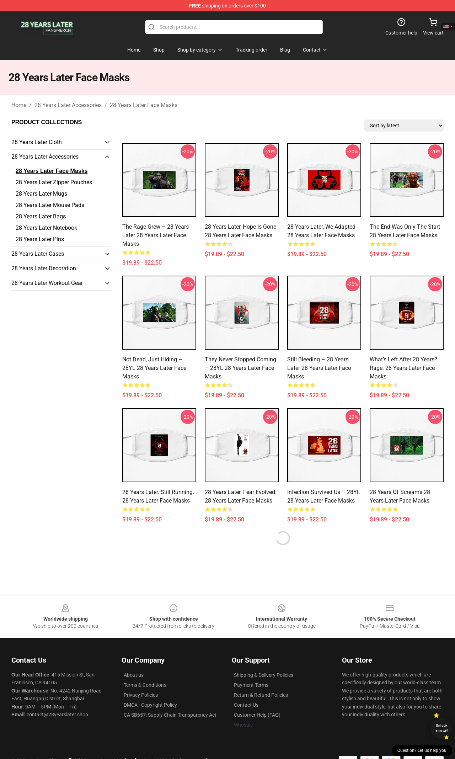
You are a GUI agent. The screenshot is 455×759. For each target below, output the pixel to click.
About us (134, 675)
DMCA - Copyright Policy (150, 705)
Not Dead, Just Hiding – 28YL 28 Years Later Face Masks (154, 368)
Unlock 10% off (441, 728)
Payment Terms (251, 685)
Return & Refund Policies (261, 695)
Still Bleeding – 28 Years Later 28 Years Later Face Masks (319, 368)
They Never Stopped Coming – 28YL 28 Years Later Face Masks (240, 368)
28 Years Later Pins (40, 239)
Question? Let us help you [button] (421, 750)
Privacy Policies (141, 695)
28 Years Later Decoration (43, 268)
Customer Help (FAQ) (257, 715)
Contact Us (246, 705)
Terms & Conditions (145, 685)
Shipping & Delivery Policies (263, 675)
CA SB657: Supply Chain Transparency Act (170, 715)
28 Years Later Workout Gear (47, 283)
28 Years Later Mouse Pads (50, 205)
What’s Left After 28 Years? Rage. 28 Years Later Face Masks (403, 368)
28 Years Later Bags (41, 216)
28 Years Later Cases (37, 253)
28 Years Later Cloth (36, 142)
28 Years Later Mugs (41, 193)
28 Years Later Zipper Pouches (54, 182)
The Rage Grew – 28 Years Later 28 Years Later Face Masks (155, 235)
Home (18, 105)
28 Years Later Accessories (68, 105)
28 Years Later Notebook (46, 227)
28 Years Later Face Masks (143, 105)
